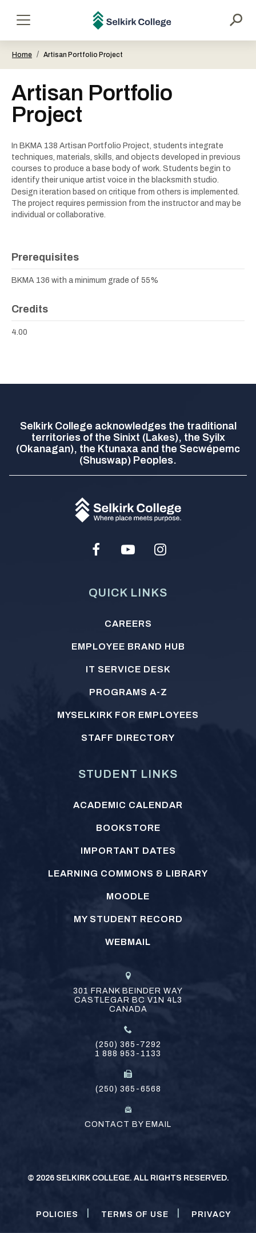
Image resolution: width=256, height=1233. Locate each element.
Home (22, 55)
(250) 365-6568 (128, 1089)
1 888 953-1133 (128, 1053)
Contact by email (128, 1124)
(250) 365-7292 (128, 1044)
